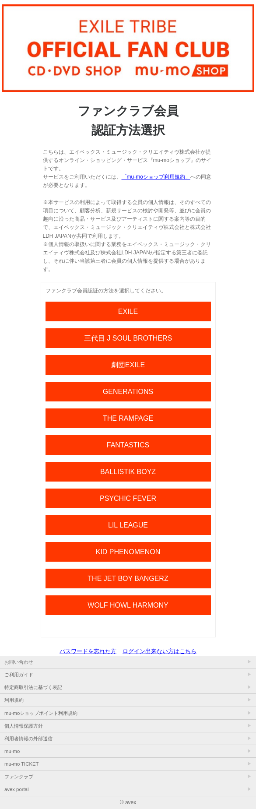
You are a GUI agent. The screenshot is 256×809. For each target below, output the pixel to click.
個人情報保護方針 (23, 725)
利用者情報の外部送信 (28, 738)
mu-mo (12, 751)
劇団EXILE (128, 365)
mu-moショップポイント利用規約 (40, 713)
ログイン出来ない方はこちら (159, 651)
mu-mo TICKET (21, 764)
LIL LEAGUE (128, 525)
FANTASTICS (128, 445)
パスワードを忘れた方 (88, 651)
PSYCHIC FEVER (128, 498)
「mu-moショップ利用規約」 (156, 177)
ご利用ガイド (18, 674)
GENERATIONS (128, 391)
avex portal (16, 789)
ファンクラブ (18, 776)
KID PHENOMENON (128, 552)
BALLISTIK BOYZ (128, 471)
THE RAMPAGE (128, 418)
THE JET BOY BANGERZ (128, 578)
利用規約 (14, 700)
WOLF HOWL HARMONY (128, 605)
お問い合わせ (18, 662)
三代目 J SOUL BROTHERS (128, 338)
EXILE (128, 311)
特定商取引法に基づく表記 (33, 687)
